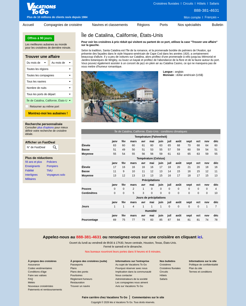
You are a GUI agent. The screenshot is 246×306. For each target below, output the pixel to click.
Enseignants (32, 166)
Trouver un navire (80, 286)
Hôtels (201, 3)
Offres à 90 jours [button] (39, 38)
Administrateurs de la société (132, 279)
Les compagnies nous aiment (132, 282)
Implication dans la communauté (133, 271)
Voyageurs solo (56, 174)
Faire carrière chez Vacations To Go (104, 297)
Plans (73, 268)
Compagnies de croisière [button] (63, 25)
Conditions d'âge (37, 271)
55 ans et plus (33, 161)
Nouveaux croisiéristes (40, 286)
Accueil (28, 25)
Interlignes (31, 174)
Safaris (214, 3)
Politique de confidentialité (203, 264)
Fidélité (29, 170)
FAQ (30, 279)
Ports (164, 25)
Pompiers (52, 166)
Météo (31, 282)
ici (200, 237)
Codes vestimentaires (40, 268)
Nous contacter (124, 275)
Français (211, 17)
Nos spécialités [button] (189, 25)
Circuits (188, 3)
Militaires (30, 178)
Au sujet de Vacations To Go (131, 264)
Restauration (77, 282)
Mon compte (192, 17)
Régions (143, 25)
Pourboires (76, 275)
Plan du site (195, 268)
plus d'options (45, 127)
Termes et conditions (200, 271)
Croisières (165, 264)
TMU (49, 170)
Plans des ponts (79, 271)
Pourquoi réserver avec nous (131, 268)
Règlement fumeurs (81, 279)
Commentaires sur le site (148, 297)
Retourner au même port (44, 106)
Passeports (76, 264)
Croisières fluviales (166, 3)
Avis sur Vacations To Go (129, 286)
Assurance (34, 264)
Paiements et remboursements (45, 289)
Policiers (52, 161)
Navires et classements (110, 25)
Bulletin (217, 25)
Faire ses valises (37, 275)
